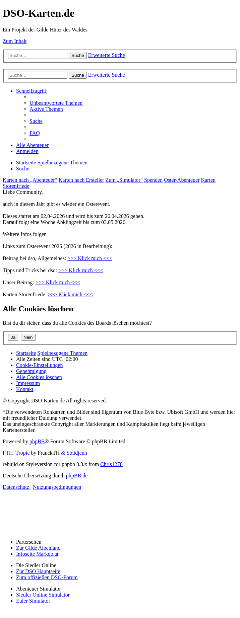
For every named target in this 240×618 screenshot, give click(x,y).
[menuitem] (55, 103)
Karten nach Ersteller (81, 180)
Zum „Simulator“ (124, 180)
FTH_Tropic (16, 453)
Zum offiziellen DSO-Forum (47, 577)
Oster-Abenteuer (181, 180)
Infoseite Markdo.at (37, 554)
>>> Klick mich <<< (89, 258)
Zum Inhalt (15, 41)
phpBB (37, 441)
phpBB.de (76, 475)
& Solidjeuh (74, 453)
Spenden (153, 180)
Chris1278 (111, 464)
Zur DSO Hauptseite (38, 571)
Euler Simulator (33, 601)
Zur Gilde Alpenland (38, 548)
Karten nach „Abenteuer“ (30, 180)
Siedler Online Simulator (43, 595)
